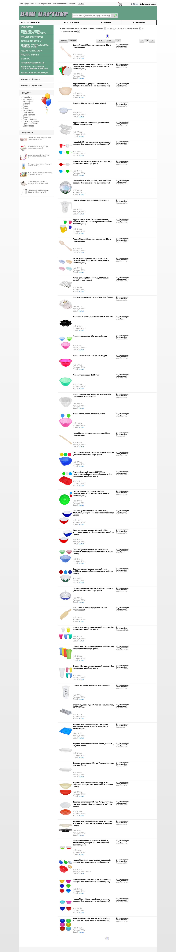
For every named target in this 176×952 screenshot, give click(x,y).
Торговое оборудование (32, 63)
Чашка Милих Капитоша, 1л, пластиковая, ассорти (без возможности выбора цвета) (91, 900)
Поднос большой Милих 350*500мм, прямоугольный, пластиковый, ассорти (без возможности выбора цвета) (92, 474)
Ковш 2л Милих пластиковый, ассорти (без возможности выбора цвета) (92, 162)
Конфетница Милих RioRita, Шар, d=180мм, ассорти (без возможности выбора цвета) (92, 182)
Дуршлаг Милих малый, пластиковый (89, 103)
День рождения (30, 119)
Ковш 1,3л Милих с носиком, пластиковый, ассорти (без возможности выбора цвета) (92, 143)
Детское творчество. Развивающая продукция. (33, 32)
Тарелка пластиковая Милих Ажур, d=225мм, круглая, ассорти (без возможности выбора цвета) (93, 823)
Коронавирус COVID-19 (31, 41)
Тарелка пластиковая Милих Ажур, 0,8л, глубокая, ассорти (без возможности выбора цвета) (93, 784)
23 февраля (28, 101)
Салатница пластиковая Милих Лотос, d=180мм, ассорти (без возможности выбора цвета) (93, 571)
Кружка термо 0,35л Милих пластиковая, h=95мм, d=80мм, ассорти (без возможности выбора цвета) (92, 222)
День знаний (28, 112)
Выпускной (27, 110)
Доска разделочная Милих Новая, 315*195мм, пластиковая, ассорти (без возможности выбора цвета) (93, 66)
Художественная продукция (34, 73)
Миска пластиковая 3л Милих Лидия (89, 414)
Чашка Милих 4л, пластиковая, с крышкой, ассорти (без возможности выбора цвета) (92, 861)
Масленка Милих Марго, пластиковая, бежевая (94, 297)
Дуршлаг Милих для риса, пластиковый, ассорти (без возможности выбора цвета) (91, 85)
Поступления (71, 22)
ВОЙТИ (81, 4)
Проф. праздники (30, 124)
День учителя (29, 115)
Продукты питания (30, 55)
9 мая (25, 108)
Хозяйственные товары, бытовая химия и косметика (82, 28)
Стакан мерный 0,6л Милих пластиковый (91, 685)
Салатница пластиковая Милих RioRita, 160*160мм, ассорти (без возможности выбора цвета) (93, 532)
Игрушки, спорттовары (32, 37)
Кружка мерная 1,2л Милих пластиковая (90, 200)
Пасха (25, 106)
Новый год (27, 97)
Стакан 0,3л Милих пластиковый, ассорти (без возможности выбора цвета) (93, 628)
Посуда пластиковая (68, 31)
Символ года (28, 126)
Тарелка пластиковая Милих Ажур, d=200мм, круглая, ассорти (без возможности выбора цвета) (93, 804)
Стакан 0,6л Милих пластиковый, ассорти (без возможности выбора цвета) (93, 667)
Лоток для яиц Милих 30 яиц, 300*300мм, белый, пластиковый (91, 279)
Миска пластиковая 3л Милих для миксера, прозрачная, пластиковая (92, 395)
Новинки (106, 22)
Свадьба (27, 117)
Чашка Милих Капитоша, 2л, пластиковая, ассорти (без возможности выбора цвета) (91, 919)
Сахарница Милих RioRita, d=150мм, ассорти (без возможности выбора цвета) (93, 589)
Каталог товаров (30, 22)
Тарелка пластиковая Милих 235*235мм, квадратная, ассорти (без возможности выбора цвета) (90, 726)
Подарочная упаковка (31, 51)
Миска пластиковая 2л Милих (86, 375)
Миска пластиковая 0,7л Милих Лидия (90, 336)
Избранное (139, 22)
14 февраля (28, 99)
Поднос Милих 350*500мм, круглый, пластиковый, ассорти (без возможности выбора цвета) (91, 493)
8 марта (26, 104)
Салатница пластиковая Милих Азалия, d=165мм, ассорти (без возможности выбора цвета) (93, 552)
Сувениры (25, 59)
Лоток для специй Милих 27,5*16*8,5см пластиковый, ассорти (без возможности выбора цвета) (91, 260)
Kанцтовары (27, 27)
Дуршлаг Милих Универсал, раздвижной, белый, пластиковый (91, 124)
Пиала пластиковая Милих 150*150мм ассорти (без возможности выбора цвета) (93, 453)
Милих (81, 59)
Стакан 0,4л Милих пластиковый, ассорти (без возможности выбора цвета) (93, 648)
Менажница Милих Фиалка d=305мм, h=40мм (93, 317)
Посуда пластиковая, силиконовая (123, 28)
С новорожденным (31, 121)
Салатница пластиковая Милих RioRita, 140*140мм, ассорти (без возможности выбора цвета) (93, 513)
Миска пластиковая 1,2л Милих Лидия (90, 355)
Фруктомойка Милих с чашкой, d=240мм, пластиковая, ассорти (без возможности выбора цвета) (91, 843)
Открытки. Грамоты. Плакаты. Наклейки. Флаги (35, 46)
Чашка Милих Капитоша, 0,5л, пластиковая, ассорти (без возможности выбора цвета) (92, 880)
